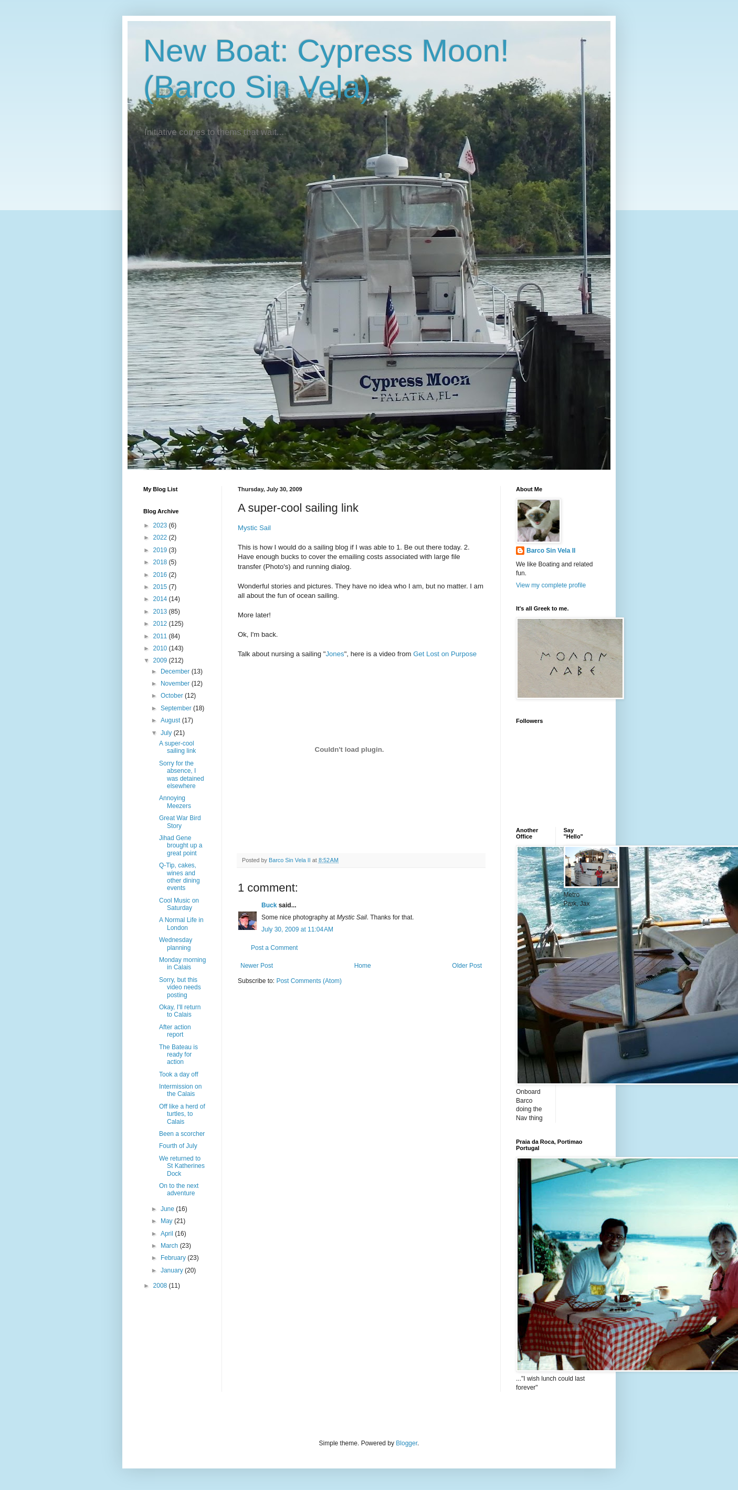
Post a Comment (274, 947)
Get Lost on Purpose (445, 654)
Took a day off (178, 1074)
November (176, 683)
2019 (161, 550)
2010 (161, 648)
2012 (161, 623)
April (168, 1233)
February (174, 1257)
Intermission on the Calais (180, 1090)
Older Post (467, 965)
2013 (161, 611)
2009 (161, 660)
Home (362, 965)
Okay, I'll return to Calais (180, 1010)
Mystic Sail (254, 528)
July (167, 733)
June (168, 1209)
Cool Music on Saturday (179, 904)
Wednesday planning (175, 943)
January (173, 1270)
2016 (161, 574)
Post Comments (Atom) (309, 981)
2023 (161, 525)
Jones (334, 654)
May (167, 1221)
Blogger (406, 1443)
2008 (161, 1285)
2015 (161, 587)
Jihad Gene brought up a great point (180, 845)
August (171, 720)
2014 (161, 599)
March (170, 1245)
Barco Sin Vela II (550, 550)
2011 (161, 636)
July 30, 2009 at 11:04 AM (297, 929)
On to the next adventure (178, 1189)
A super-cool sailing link (177, 747)
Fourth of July (178, 1146)
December (176, 671)
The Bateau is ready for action (178, 1054)
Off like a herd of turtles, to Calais (182, 1114)
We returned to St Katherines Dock (182, 1166)
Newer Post (256, 965)
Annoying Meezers (175, 801)
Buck (269, 905)
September (177, 708)
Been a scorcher (182, 1133)
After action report (175, 1030)
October (173, 695)
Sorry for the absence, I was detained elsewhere (181, 775)
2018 (161, 562)
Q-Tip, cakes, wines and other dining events (179, 877)
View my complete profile (551, 585)
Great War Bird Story (180, 821)
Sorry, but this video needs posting (180, 987)
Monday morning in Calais (182, 963)
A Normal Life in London (181, 923)
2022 (161, 537)
